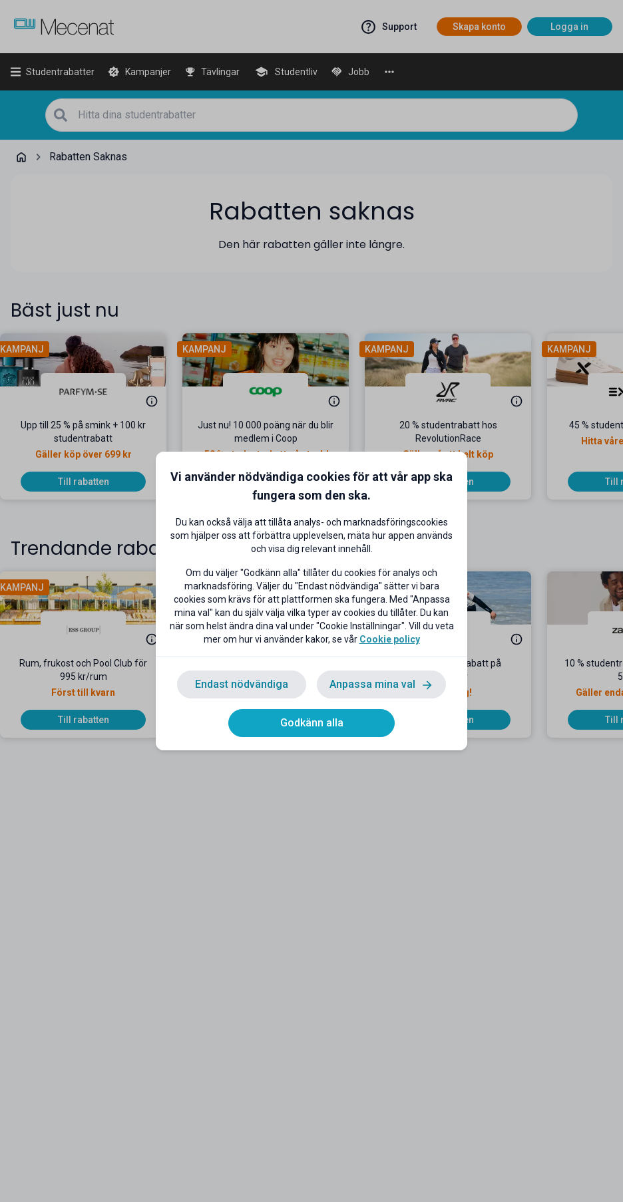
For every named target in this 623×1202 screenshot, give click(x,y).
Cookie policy (389, 639)
